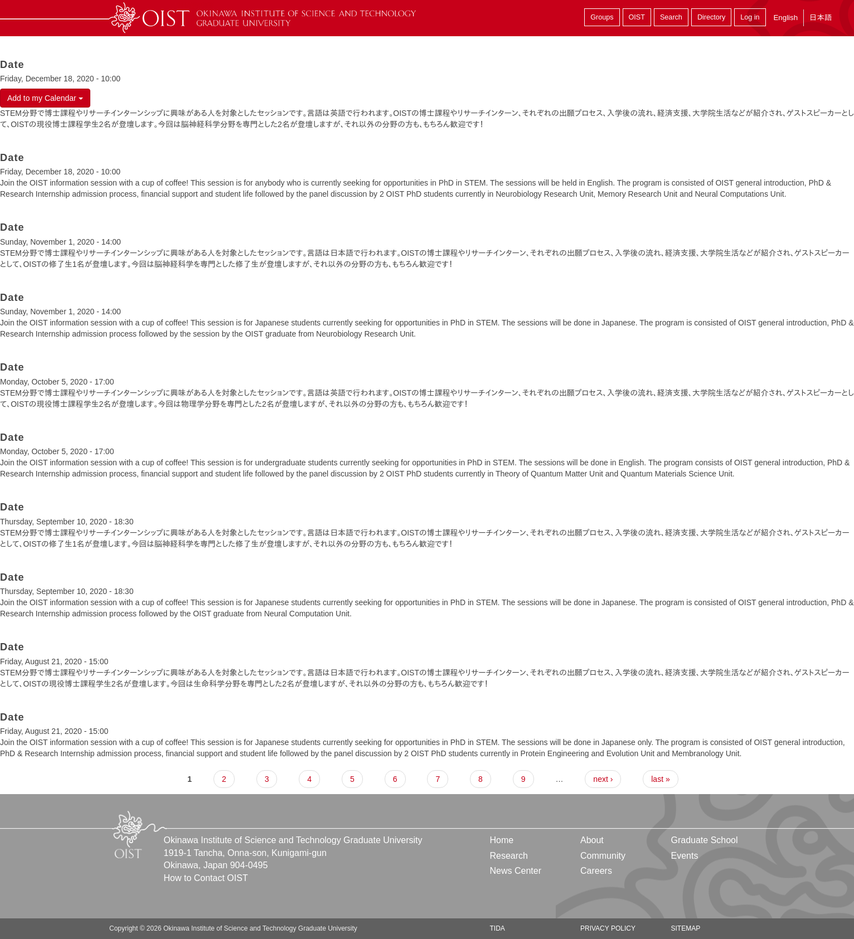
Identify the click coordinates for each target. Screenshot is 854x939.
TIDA (497, 928)
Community (602, 855)
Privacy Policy (607, 928)
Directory (711, 17)
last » (660, 779)
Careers (596, 870)
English (785, 17)
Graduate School (704, 840)
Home (502, 840)
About (592, 840)
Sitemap (685, 928)
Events (684, 855)
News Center (515, 870)
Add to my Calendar (45, 98)
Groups (601, 17)
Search (671, 17)
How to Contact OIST (206, 878)
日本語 (820, 17)
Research (509, 855)
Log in (749, 17)
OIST (637, 17)
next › (603, 779)
